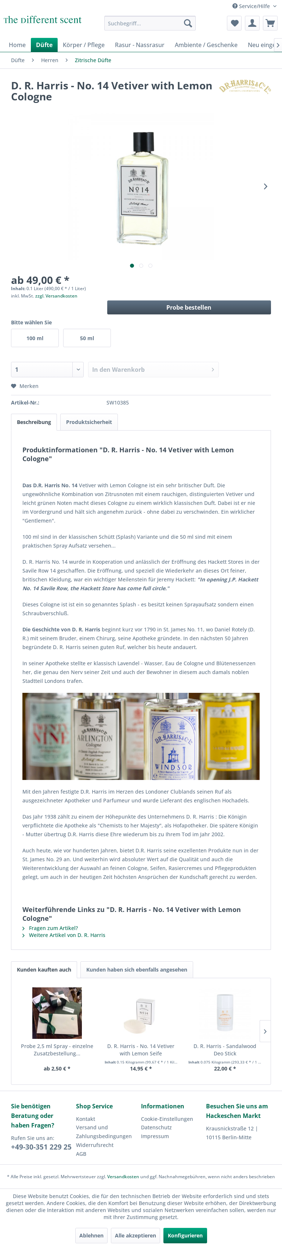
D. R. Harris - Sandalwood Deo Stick (225, 1050)
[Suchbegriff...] (150, 23)
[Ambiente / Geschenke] (206, 45)
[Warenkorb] (270, 23)
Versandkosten (123, 1176)
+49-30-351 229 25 (41, 1147)
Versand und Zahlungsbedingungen (104, 1132)
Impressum (155, 1136)
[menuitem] (150, 23)
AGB (81, 1153)
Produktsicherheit (89, 421)
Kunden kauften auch (44, 969)
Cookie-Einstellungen (167, 1118)
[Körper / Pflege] (84, 45)
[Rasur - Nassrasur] (140, 45)
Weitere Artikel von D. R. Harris (63, 934)
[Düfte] (44, 45)
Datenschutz (156, 1127)
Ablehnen (91, 1235)
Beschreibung (34, 421)
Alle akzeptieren (135, 1235)
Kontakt (85, 1118)
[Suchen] (188, 23)
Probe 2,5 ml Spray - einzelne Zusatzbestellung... (57, 1050)
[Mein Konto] (252, 23)
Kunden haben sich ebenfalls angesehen (136, 969)
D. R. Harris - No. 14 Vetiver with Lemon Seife (140, 1050)
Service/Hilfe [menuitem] (251, 6)
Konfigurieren (185, 1235)
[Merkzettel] (234, 23)
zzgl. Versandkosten (56, 296)
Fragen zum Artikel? (50, 927)
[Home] (17, 45)
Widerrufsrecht (94, 1144)
